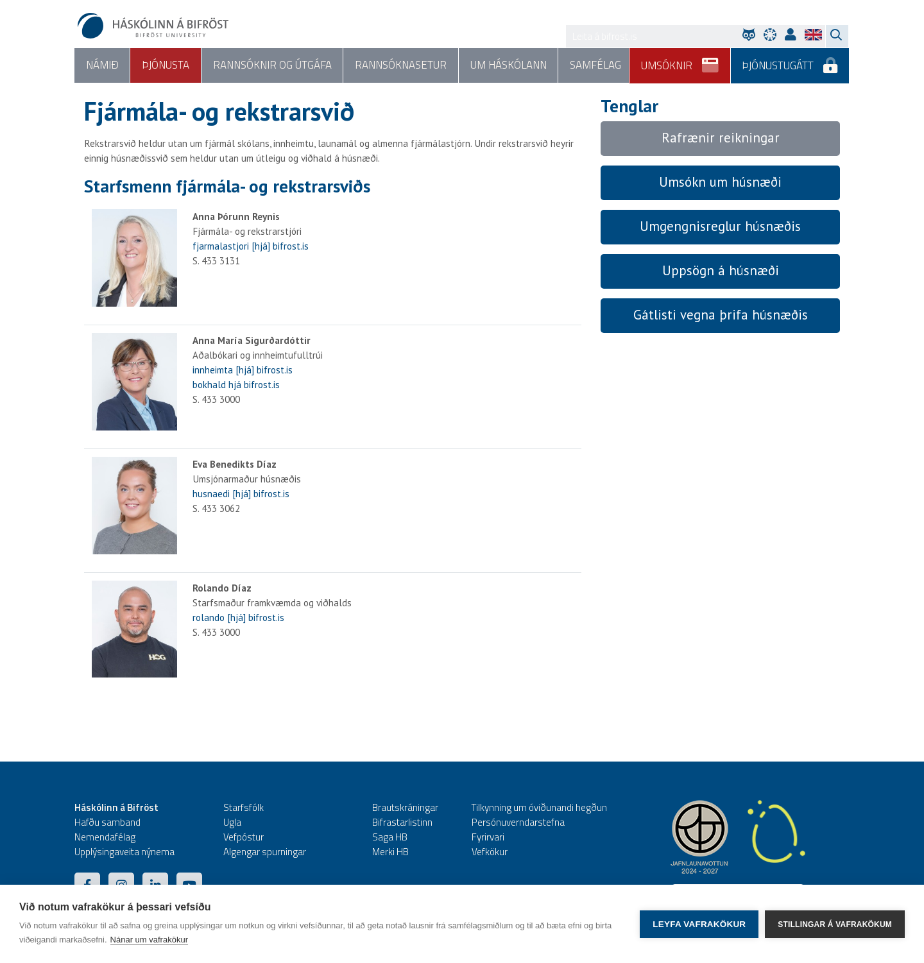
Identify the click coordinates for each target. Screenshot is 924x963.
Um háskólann (506, 65)
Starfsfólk (243, 808)
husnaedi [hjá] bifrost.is (241, 494)
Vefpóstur (243, 837)
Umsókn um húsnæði (720, 182)
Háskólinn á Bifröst (116, 808)
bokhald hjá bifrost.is (236, 385)
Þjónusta (165, 65)
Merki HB (390, 852)
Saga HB (389, 837)
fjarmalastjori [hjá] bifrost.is (251, 247)
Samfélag (593, 65)
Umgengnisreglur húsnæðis (720, 226)
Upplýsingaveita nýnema (124, 852)
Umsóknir (680, 61)
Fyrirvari (488, 837)
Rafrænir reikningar (721, 138)
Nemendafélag (104, 837)
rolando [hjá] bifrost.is (238, 617)
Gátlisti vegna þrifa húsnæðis (720, 314)
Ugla (232, 822)
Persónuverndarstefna (518, 822)
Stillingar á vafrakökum (835, 923)
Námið (101, 65)
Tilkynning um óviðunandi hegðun (539, 808)
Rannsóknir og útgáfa (271, 65)
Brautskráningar (405, 808)
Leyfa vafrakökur (699, 924)
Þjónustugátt (790, 61)
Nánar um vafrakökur (149, 939)
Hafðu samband (107, 822)
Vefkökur (490, 852)
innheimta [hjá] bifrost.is (243, 370)
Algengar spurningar (264, 852)
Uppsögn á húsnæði (720, 271)
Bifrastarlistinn (402, 822)
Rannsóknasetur (399, 65)
